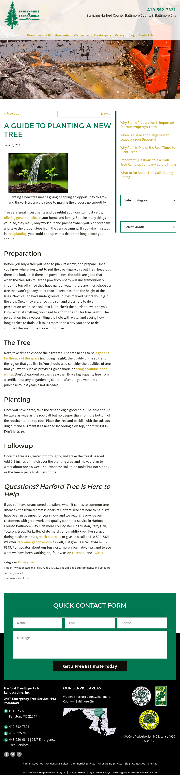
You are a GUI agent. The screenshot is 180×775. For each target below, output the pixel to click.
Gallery (120, 35)
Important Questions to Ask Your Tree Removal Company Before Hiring (148, 162)
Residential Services (56, 763)
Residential (62, 35)
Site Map (152, 763)
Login (91, 772)
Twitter (98, 553)
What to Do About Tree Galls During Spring (146, 175)
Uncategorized (26, 562)
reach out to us (50, 537)
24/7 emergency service (34, 542)
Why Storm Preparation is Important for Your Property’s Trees (147, 124)
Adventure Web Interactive (145, 772)
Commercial (82, 35)
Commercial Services (83, 763)
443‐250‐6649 (19, 739)
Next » (105, 114)
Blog (131, 35)
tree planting (17, 234)
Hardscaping (102, 35)
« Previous (11, 113)
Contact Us (146, 35)
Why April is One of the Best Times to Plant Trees (147, 149)
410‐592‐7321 (161, 10)
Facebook (79, 553)
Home (31, 35)
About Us (45, 35)
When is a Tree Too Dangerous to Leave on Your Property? (144, 137)
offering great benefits (20, 217)
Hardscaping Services (110, 763)
